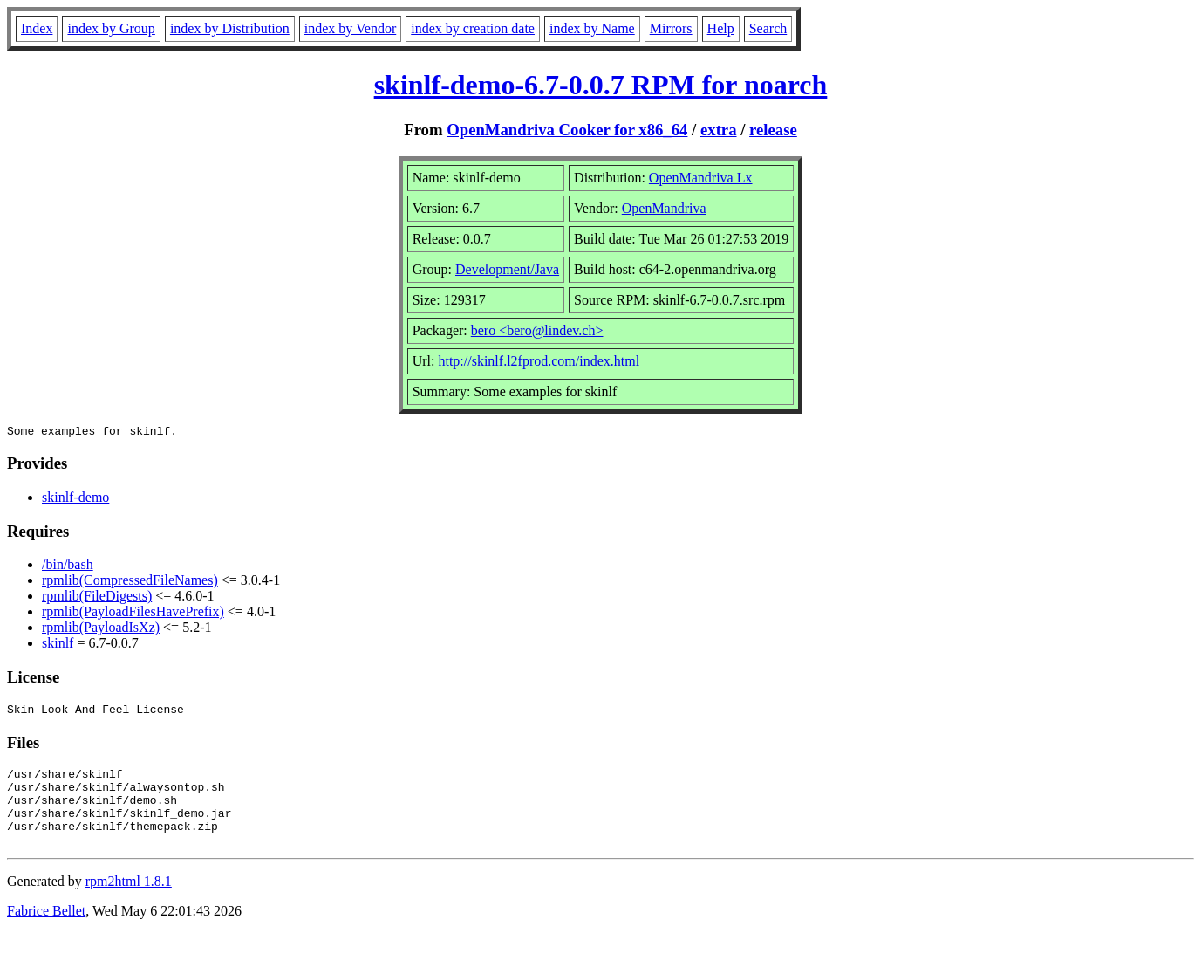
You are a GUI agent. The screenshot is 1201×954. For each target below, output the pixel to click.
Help (720, 28)
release (773, 129)
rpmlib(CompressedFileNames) (130, 582)
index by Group (110, 28)
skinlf (57, 645)
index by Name (592, 28)
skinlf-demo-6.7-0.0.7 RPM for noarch (601, 84)
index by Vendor (350, 28)
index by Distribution (230, 28)
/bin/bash (67, 566)
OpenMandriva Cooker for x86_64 (567, 129)
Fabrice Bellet (46, 931)
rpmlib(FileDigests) (97, 598)
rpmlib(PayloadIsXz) (101, 629)
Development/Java (507, 269)
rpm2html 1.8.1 (128, 902)
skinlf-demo (75, 499)
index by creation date (473, 28)
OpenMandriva (664, 208)
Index (36, 28)
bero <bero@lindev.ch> (537, 330)
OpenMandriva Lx (701, 177)
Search (768, 28)
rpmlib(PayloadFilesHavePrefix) (133, 614)
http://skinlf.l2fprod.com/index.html (538, 360)
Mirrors (671, 28)
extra (718, 129)
